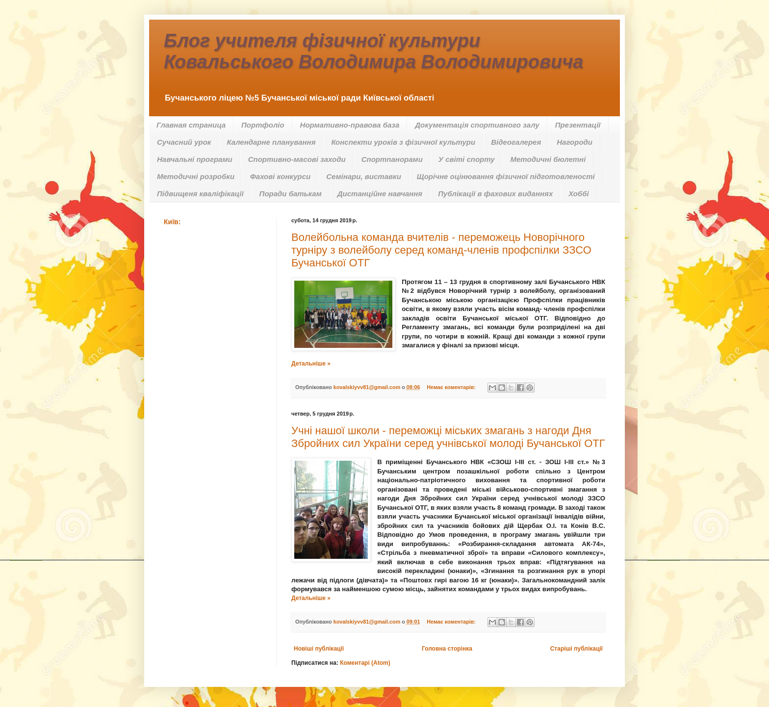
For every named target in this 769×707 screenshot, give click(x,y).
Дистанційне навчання (379, 193)
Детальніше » (311, 363)
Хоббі (578, 193)
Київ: (172, 222)
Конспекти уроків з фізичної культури (403, 142)
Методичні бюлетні (548, 159)
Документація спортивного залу (477, 125)
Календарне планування (271, 142)
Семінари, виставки (363, 176)
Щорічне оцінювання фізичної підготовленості (506, 176)
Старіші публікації (576, 648)
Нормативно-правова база (350, 125)
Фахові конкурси (280, 176)
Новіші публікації (319, 648)
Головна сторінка (447, 648)
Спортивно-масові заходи (297, 159)
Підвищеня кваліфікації (200, 193)
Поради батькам (290, 193)
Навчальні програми (194, 159)
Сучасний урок (184, 142)
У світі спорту (466, 159)
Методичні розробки (195, 176)
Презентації (578, 125)
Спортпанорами (392, 159)
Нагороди (574, 142)
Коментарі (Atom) (365, 662)
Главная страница (191, 125)
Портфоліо (262, 125)
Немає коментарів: (452, 387)
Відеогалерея (516, 142)
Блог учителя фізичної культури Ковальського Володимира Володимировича (373, 51)
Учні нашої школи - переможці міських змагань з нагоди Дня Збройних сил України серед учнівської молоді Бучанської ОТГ (448, 436)
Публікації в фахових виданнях (495, 193)
